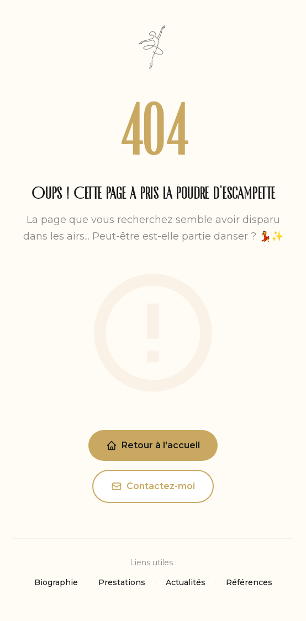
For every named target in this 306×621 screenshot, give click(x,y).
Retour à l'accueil (153, 445)
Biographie (56, 582)
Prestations (121, 582)
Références (249, 582)
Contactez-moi (153, 486)
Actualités (185, 582)
